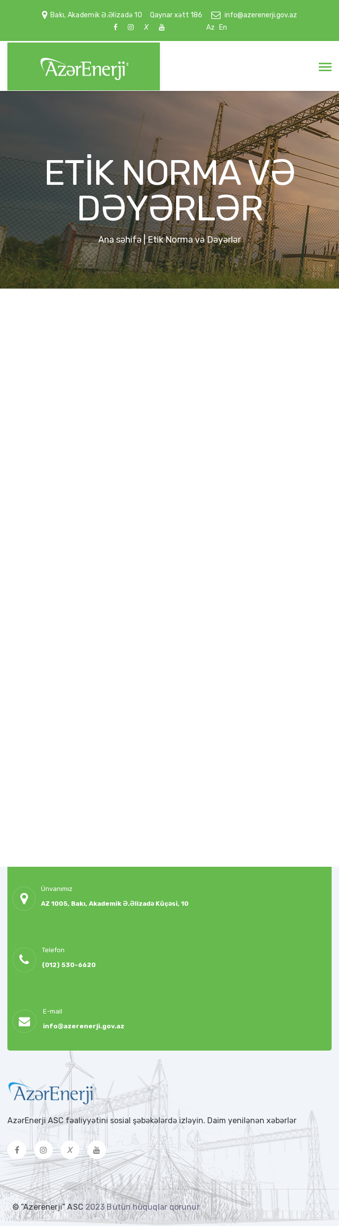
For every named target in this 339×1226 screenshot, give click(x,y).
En (223, 27)
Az (210, 27)
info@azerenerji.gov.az (261, 15)
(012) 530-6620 (69, 965)
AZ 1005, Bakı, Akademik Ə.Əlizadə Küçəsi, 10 (114, 903)
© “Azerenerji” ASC (48, 1207)
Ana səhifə (120, 239)
